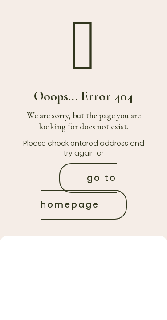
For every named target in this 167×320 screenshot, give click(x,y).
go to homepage (79, 191)
